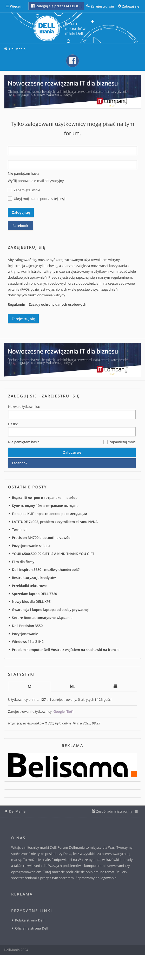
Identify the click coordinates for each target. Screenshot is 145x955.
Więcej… (17, 6)
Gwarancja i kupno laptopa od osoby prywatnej (50, 609)
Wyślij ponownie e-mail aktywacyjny (36, 180)
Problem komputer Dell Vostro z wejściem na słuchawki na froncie (65, 649)
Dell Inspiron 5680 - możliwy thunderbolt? (46, 569)
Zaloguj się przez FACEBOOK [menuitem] (56, 6)
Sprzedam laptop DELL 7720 (34, 593)
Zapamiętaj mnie (24, 190)
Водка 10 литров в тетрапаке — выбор (44, 497)
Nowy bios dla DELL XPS (31, 601)
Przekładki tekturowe (29, 585)
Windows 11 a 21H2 (28, 641)
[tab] (29, 686)
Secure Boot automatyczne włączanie (42, 617)
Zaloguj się (22, 396)
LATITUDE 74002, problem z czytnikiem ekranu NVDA (55, 521)
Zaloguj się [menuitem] (131, 6)
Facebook (20, 225)
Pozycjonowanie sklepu (31, 545)
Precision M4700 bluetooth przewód (41, 537)
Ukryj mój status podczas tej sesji (36, 199)
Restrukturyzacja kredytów (34, 577)
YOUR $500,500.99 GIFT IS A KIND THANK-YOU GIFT (53, 553)
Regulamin (16, 304)
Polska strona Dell (29, 920)
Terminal (19, 529)
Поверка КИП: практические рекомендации (49, 513)
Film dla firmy (23, 561)
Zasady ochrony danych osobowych (58, 304)
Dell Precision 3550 (27, 625)
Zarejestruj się (23, 318)
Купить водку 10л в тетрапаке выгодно (45, 505)
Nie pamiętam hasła (23, 173)
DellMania (17, 811)
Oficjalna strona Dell (31, 928)
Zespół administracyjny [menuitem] (114, 811)
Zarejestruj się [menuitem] (102, 6)
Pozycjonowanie (25, 633)
